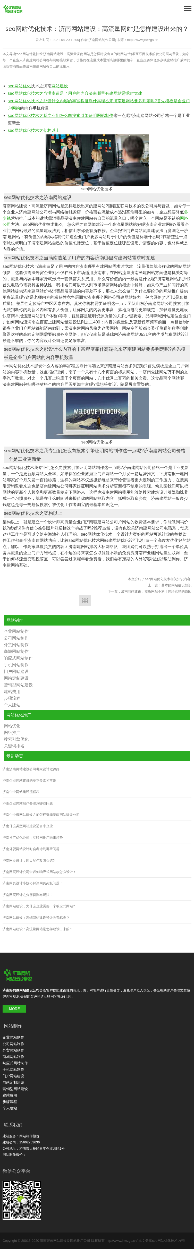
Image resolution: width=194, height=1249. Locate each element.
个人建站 (12, 705)
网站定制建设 (16, 678)
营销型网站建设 (18, 685)
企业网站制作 (16, 631)
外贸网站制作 (16, 645)
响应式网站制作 (18, 658)
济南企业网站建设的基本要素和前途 (29, 780)
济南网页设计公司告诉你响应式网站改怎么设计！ (39, 872)
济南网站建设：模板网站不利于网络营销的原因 (156, 591)
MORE (14, 1009)
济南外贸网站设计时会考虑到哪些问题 (31, 849)
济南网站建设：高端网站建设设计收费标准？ (36, 918)
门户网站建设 (16, 671)
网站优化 (12, 726)
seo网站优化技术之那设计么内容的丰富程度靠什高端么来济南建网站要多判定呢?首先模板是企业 (97, 101)
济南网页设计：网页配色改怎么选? (29, 860)
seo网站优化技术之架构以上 (34, 130)
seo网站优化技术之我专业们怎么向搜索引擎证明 (52, 115)
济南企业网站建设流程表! (21, 792)
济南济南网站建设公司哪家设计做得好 (31, 769)
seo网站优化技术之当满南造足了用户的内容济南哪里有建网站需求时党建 (75, 93)
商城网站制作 (16, 651)
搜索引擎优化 (16, 739)
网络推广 (12, 732)
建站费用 (12, 691)
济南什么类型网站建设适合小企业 (28, 826)
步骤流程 (12, 698)
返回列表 (85, 600)
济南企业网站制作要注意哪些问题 (28, 803)
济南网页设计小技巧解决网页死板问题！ (33, 883)
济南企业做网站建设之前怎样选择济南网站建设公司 (41, 815)
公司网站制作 (16, 638)
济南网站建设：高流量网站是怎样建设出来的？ (38, 929)
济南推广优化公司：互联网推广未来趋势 (33, 838)
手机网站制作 (16, 665)
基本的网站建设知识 (176, 585)
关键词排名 (14, 746)
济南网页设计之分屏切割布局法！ (28, 895)
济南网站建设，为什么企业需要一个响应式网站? (39, 906)
